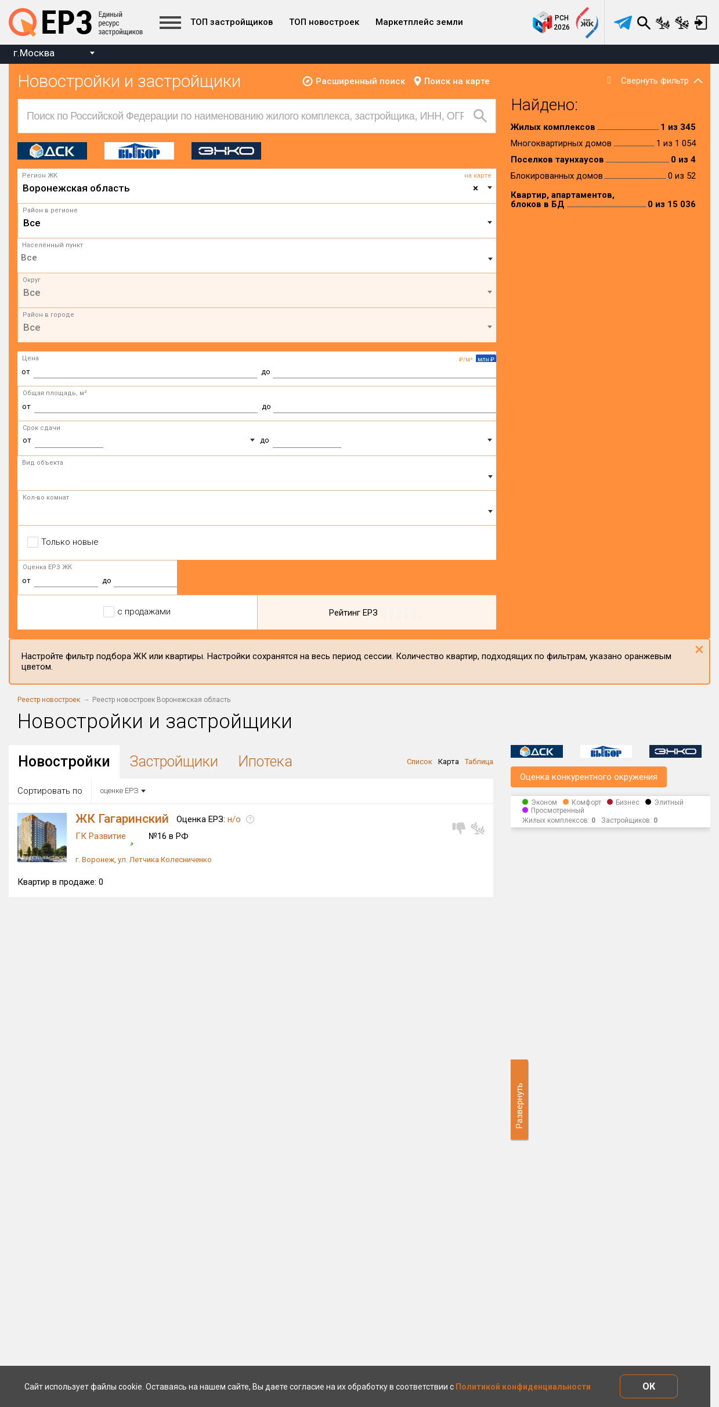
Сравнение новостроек (663, 22)
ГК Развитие (100, 836)
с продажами (144, 611)
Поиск (644, 23)
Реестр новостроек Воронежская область (161, 700)
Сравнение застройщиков (682, 22)
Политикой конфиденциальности (523, 1386)
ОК (648, 1386)
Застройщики (174, 761)
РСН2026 (562, 22)
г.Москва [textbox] (34, 53)
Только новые (70, 542)
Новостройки (64, 761)
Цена (30, 358)
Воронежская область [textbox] (250, 188)
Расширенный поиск (360, 81)
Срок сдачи (41, 428)
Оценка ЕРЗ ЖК (47, 567)
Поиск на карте (457, 81)
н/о (234, 819)
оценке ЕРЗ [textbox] (119, 790)
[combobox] (54, 54)
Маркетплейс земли (419, 22)
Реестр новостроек (48, 700)
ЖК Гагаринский (122, 819)
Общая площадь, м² (55, 393)
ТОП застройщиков (231, 22)
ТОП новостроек (324, 22)
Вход (701, 23)
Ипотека (265, 761)
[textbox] (257, 223)
